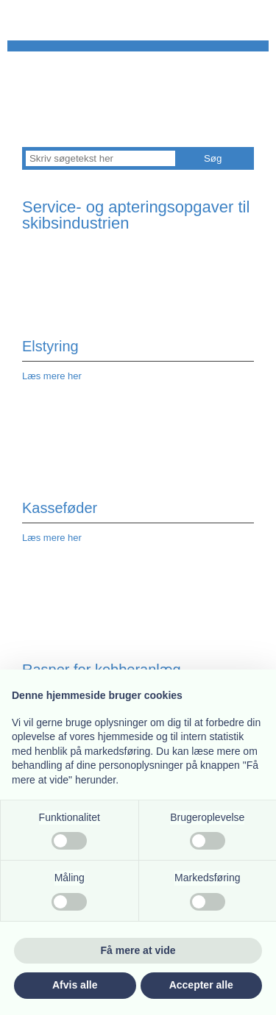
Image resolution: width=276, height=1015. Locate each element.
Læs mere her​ (52, 537)
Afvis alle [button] (74, 985)
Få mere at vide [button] (138, 950)
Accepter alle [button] (201, 985)
